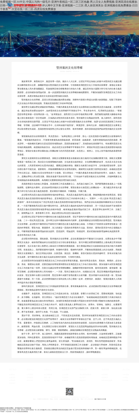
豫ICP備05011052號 (100, 399)
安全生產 (30, 380)
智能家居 (105, 377)
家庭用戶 (83, 380)
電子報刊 (47, 380)
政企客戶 (83, 377)
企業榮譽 (12, 380)
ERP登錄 (125, 380)
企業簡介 (12, 374)
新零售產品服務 (107, 380)
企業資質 (12, 377)
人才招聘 (65, 374)
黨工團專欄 (48, 374)
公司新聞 (30, 374)
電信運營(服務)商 (85, 374)
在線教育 (65, 380)
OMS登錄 (125, 374)
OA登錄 (125, 377)
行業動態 (30, 377)
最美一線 (47, 377)
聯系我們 (12, 383)
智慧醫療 (105, 374)
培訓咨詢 (65, 377)
